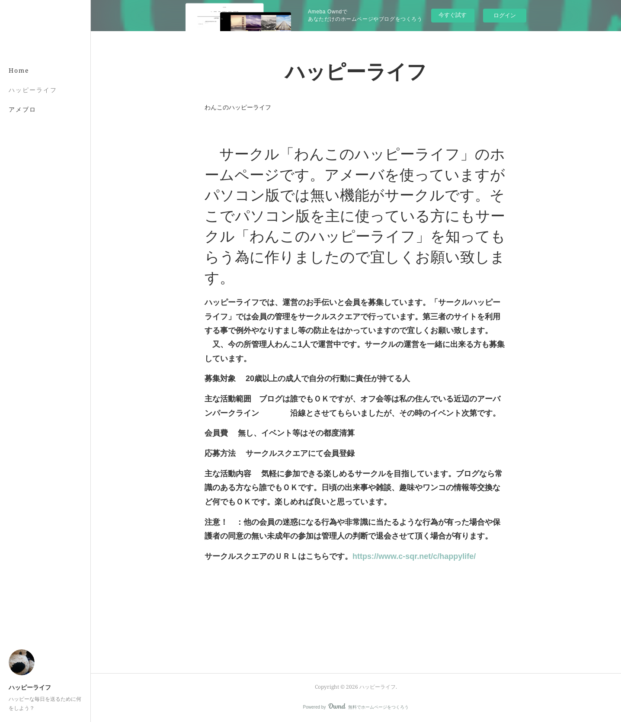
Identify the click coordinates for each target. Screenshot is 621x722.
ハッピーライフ (33, 90)
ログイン (504, 15)
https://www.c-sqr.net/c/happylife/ (414, 556)
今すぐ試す (453, 15)
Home (19, 70)
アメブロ (22, 109)
